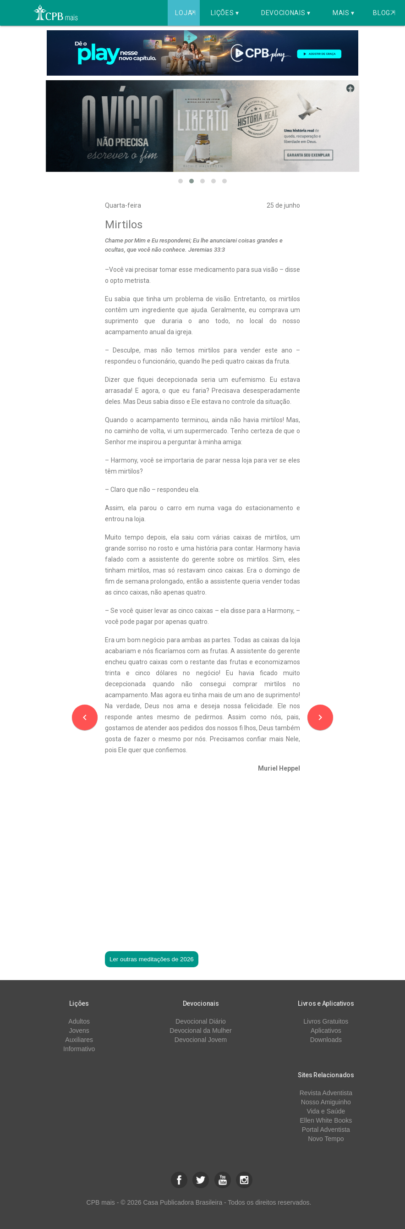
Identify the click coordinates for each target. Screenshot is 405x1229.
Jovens (79, 1030)
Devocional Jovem (201, 1039)
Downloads (326, 1039)
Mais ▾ (344, 13)
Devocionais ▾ (286, 13)
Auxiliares (79, 1039)
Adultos (79, 1021)
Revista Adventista (326, 1093)
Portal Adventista (326, 1129)
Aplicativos (326, 1030)
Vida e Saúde (325, 1111)
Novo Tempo (326, 1138)
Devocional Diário (200, 1021)
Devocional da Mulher (200, 1030)
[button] (180, 181)
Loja (186, 13)
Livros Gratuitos (325, 1021)
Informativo (79, 1049)
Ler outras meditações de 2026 (151, 959)
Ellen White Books (326, 1120)
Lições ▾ (225, 13)
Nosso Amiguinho (326, 1102)
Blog (384, 13)
